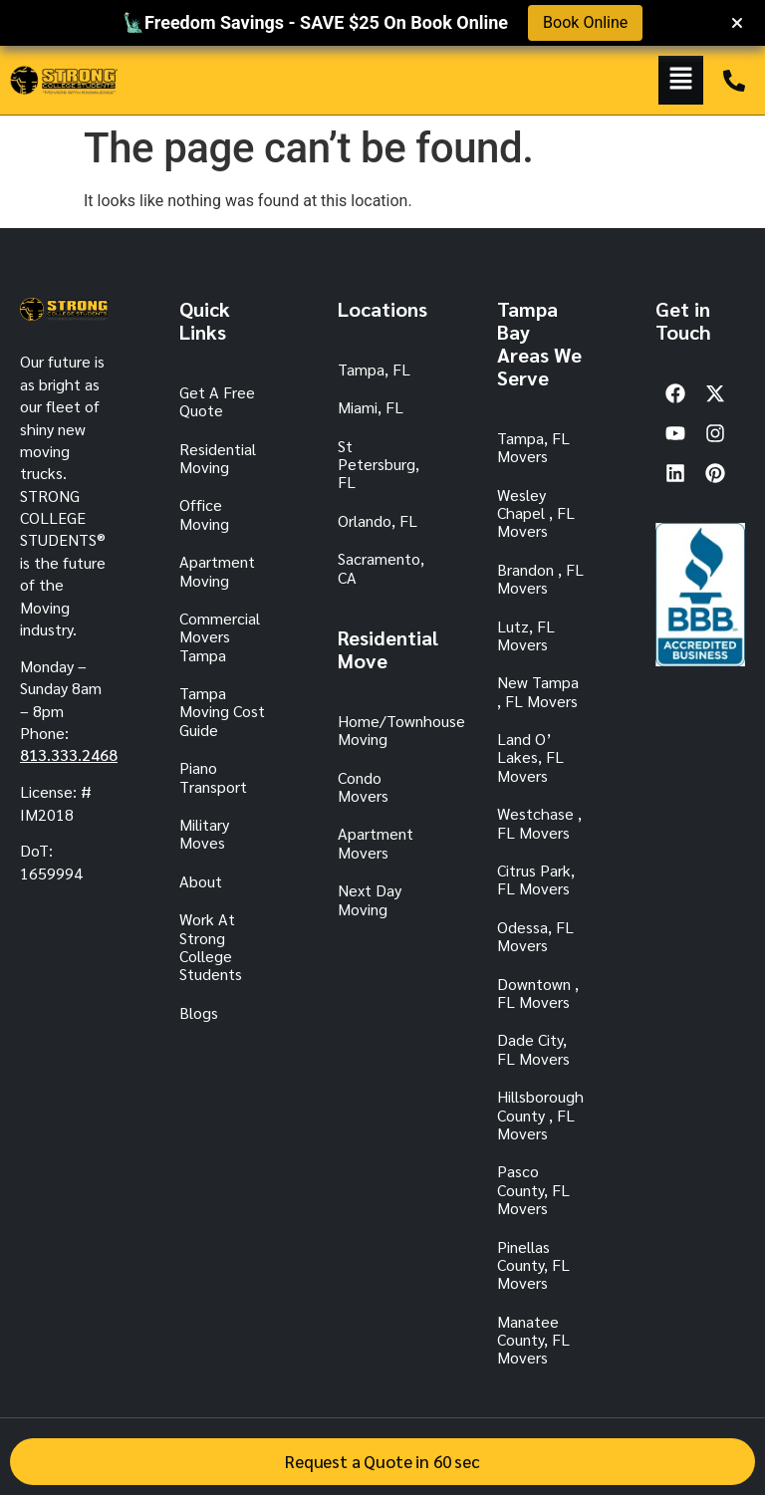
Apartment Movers (375, 842)
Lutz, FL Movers (526, 635)
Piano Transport (213, 776)
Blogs (198, 1012)
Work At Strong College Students (210, 946)
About (200, 881)
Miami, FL (370, 406)
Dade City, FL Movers (533, 1048)
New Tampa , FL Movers (538, 690)
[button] (680, 80)
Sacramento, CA (381, 567)
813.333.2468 (69, 754)
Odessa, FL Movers (535, 935)
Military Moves (204, 833)
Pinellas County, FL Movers (533, 1265)
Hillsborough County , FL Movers (540, 1114)
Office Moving (204, 513)
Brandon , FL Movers (540, 578)
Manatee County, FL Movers (533, 1340)
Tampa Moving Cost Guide (222, 711)
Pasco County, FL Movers (533, 1189)
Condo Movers (363, 786)
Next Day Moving (369, 898)
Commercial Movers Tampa (219, 636)
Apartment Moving (217, 570)
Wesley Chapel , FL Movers (536, 513)
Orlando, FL (377, 520)
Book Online (585, 22)
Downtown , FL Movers (538, 992)
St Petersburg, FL (378, 464)
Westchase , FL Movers (539, 822)
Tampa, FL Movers (533, 446)
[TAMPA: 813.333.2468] (734, 81)
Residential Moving (217, 457)
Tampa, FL (374, 369)
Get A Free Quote (217, 400)
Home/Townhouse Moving (382, 729)
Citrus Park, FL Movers (536, 879)
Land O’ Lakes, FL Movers (530, 757)
